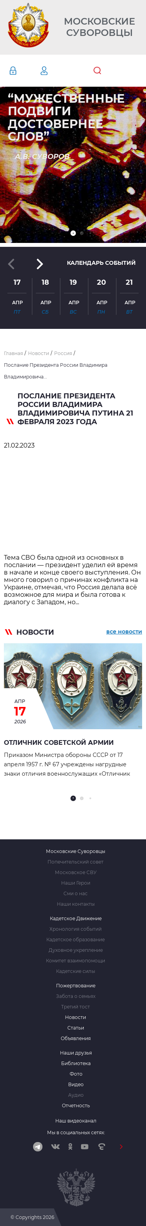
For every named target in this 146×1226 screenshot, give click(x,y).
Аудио (76, 1095)
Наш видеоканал (76, 1121)
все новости (124, 631)
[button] (73, 233)
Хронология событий (75, 929)
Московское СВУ (76, 872)
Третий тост (75, 1007)
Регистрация (56, 71)
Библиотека (76, 1063)
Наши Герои (75, 883)
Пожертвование (75, 985)
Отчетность (76, 1105)
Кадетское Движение (76, 918)
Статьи (75, 1028)
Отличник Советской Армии (59, 742)
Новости (75, 1017)
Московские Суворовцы (99, 27)
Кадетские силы (75, 971)
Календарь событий (101, 262)
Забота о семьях (75, 996)
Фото (76, 1074)
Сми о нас (75, 893)
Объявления (76, 1038)
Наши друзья (76, 1053)
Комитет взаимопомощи (75, 960)
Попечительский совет (75, 862)
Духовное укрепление (76, 950)
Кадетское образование (75, 939)
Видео (76, 1084)
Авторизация (24, 71)
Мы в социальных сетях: (76, 1132)
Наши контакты (76, 904)
